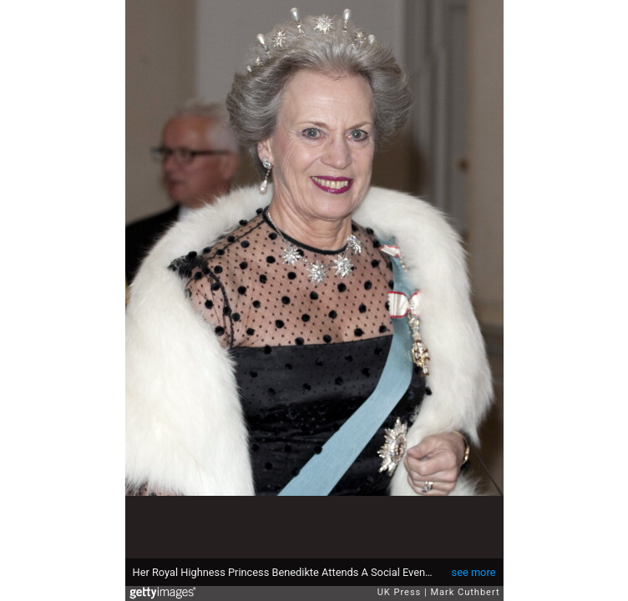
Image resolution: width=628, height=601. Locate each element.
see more (474, 572)
